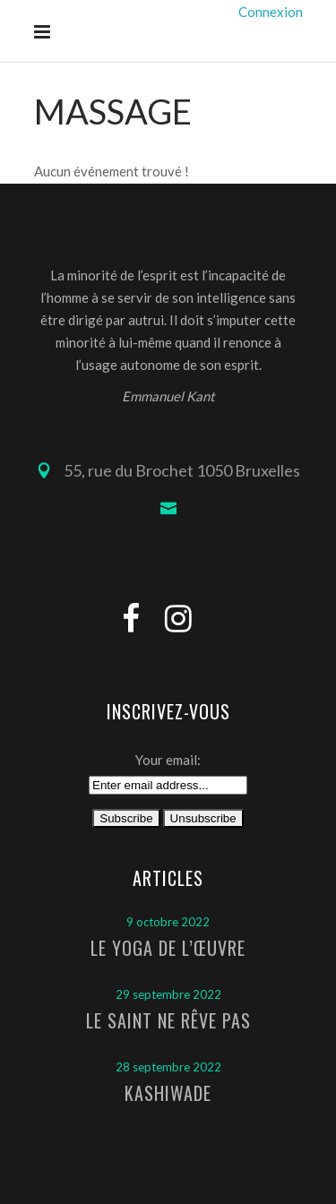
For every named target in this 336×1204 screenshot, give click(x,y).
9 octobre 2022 (168, 922)
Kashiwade (168, 1092)
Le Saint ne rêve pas (168, 1020)
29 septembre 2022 (168, 994)
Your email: (168, 760)
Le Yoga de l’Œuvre (168, 947)
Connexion (270, 12)
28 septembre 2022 (168, 1067)
